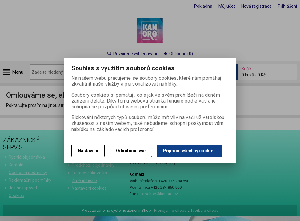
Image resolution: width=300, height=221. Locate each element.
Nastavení (88, 150)
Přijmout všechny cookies (189, 150)
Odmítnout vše (131, 150)
